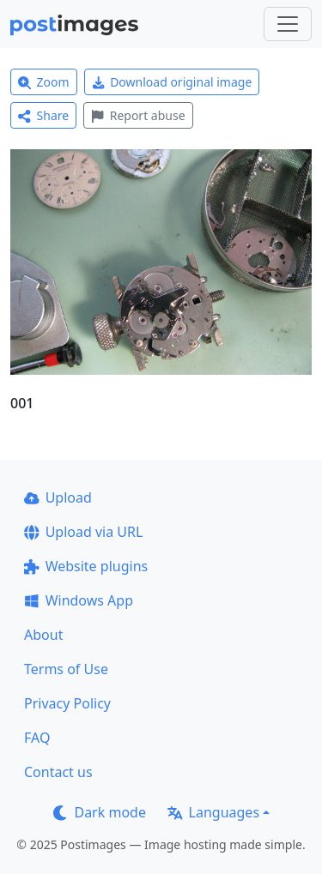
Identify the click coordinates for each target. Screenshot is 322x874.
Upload (58, 497)
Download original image (172, 82)
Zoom (44, 82)
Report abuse (138, 115)
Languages (213, 812)
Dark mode (99, 812)
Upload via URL (83, 531)
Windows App (78, 600)
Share (43, 115)
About (43, 634)
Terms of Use (66, 669)
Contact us (58, 771)
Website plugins (86, 566)
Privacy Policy (67, 703)
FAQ (37, 737)
